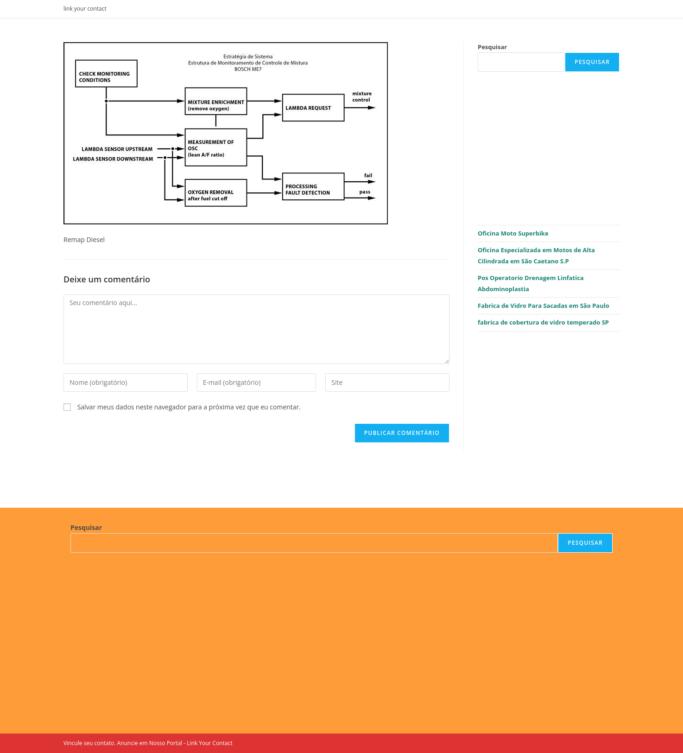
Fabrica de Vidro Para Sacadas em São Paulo (543, 305)
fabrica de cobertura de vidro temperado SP (543, 322)
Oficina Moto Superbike (513, 233)
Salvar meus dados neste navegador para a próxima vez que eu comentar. (189, 406)
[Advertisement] (549, 148)
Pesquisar (492, 47)
